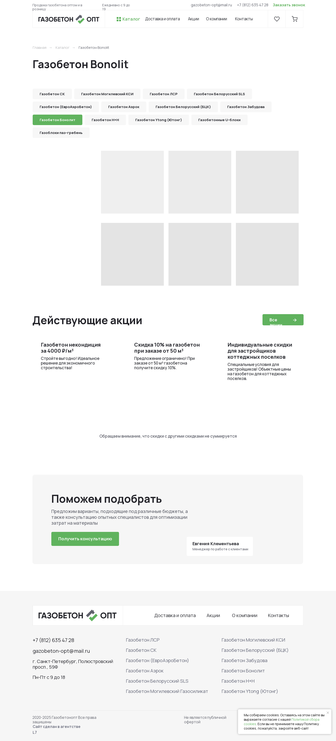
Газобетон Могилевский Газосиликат (167, 691)
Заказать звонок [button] (289, 4)
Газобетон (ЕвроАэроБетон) (66, 106)
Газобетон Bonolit (94, 47)
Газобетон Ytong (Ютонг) (158, 119)
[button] (85, 539)
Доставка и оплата (162, 18)
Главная (39, 47)
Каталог (131, 19)
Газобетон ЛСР (164, 93)
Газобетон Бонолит (57, 119)
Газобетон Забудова (246, 106)
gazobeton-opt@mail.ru (211, 4)
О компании (216, 18)
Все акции (276, 322)
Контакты (244, 18)
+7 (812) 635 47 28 (252, 4)
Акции (193, 18)
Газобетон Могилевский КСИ (107, 93)
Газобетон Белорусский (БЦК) (183, 106)
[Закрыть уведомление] (328, 712)
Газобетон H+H (105, 119)
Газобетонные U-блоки (219, 119)
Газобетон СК (52, 93)
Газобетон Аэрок (123, 106)
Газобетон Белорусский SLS (219, 93)
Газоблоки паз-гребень (61, 132)
